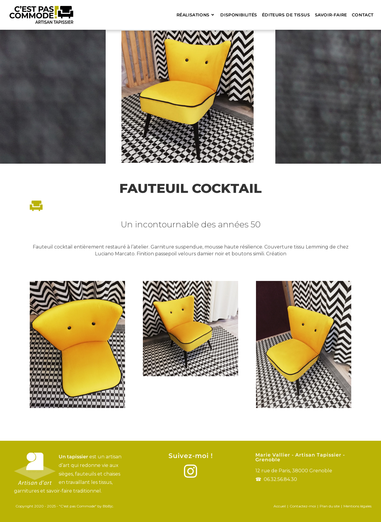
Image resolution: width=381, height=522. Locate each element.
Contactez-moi (303, 506)
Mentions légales (357, 506)
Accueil (280, 506)
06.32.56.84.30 (280, 479)
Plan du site (330, 506)
